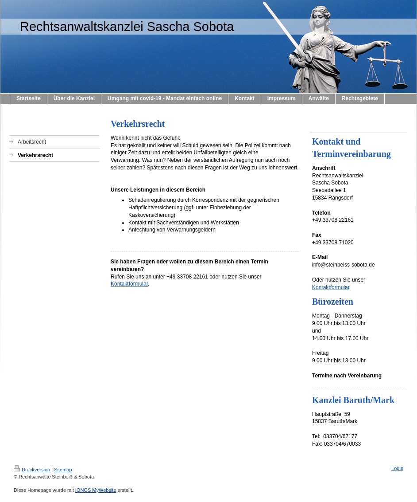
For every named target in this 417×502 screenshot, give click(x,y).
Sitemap (63, 469)
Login (397, 468)
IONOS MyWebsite (95, 490)
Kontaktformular (129, 284)
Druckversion (32, 469)
